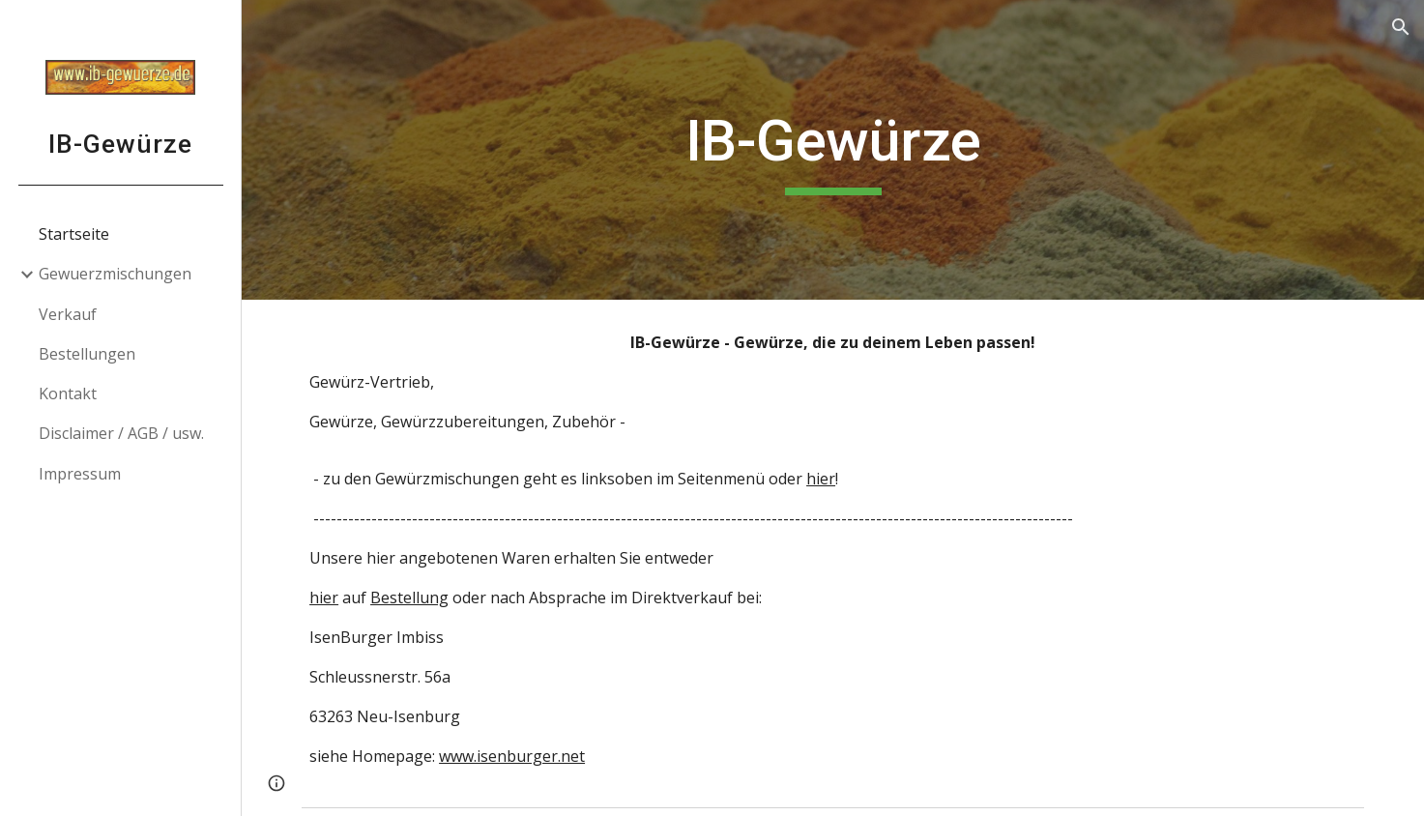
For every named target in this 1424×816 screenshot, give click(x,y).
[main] (833, 150)
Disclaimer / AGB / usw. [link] (121, 433)
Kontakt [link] (68, 393)
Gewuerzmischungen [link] (115, 273)
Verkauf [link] (68, 314)
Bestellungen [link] (87, 353)
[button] (1401, 27)
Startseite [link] (74, 234)
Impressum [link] (80, 473)
